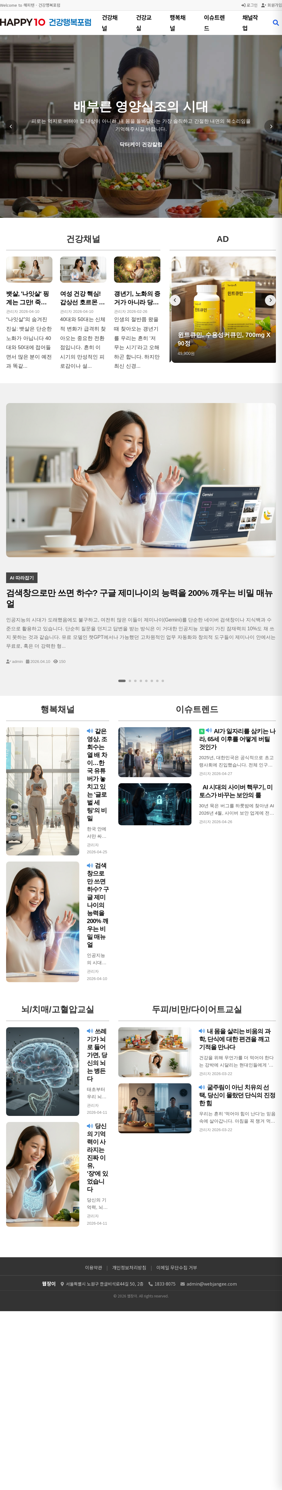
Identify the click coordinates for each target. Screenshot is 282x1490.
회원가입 (271, 5)
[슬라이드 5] (146, 681)
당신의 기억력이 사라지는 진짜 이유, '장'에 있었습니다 (97, 1158)
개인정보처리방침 (129, 1267)
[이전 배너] (175, 300)
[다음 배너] (270, 300)
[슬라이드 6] (152, 681)
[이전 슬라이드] (11, 126)
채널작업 (250, 22)
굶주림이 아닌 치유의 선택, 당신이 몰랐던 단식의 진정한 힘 (237, 1095)
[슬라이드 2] (130, 681)
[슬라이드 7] (157, 681)
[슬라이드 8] (163, 681)
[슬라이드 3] (135, 681)
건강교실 (144, 22)
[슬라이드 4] (141, 681)
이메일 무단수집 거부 (176, 1267)
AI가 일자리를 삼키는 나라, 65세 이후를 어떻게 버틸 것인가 (237, 739)
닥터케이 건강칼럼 (141, 144)
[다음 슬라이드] (271, 126)
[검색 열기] (276, 23)
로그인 (249, 5)
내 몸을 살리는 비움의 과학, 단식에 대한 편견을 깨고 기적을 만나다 (235, 1039)
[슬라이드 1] (122, 681)
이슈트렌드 (214, 22)
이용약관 (93, 1267)
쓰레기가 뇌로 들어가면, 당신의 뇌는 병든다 (97, 1055)
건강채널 (109, 22)
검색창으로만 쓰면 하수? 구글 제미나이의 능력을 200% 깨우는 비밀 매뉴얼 (98, 905)
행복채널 (177, 22)
